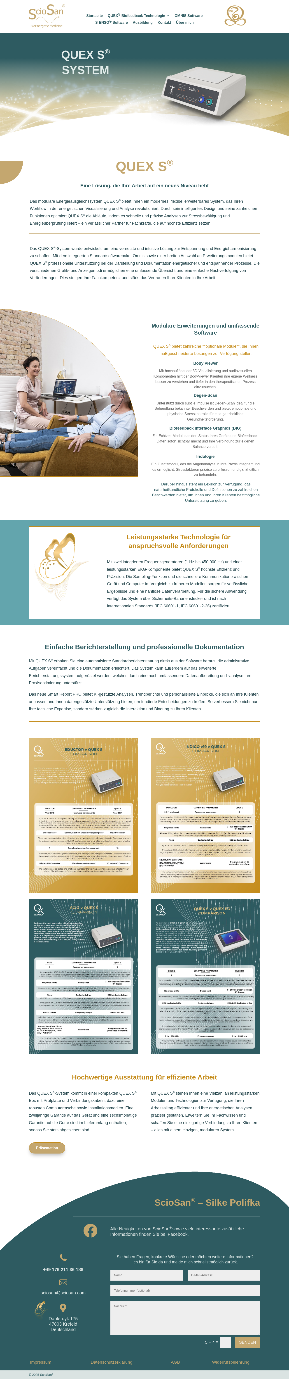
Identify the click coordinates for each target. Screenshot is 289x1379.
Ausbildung (143, 22)
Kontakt (164, 22)
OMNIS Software (189, 16)
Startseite (94, 16)
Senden (247, 1342)
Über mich (185, 22)
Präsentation (47, 1148)
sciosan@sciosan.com (63, 1292)
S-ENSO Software (111, 22)
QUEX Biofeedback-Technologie (136, 16)
